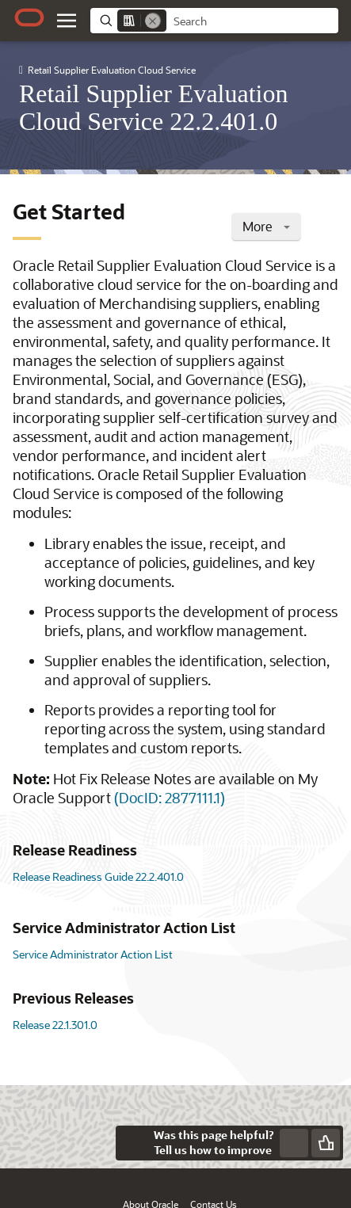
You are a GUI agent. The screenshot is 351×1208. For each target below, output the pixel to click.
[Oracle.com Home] (29, 17)
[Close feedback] (133, 1143)
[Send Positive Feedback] (325, 1143)
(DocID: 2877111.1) (169, 797)
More (266, 226)
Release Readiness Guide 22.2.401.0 (98, 876)
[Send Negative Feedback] (294, 1143)
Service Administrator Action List (93, 954)
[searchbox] (252, 21)
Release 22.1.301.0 (55, 1024)
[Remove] (153, 20)
